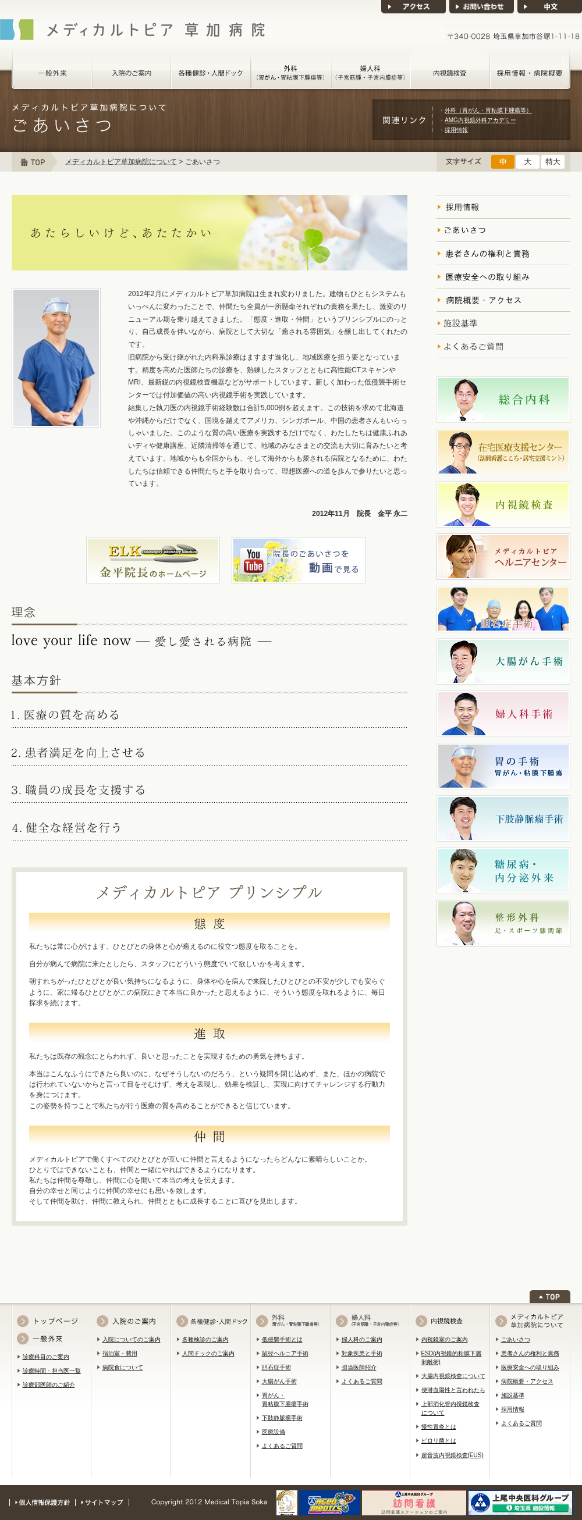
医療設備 (273, 1432)
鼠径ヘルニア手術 (285, 1353)
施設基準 (512, 1395)
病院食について (122, 1367)
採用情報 (456, 130)
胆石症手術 (276, 1367)
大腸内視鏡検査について (453, 1376)
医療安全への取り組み (530, 1367)
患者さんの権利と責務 (530, 1353)
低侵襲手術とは (282, 1339)
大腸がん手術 (279, 1381)
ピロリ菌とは (438, 1440)
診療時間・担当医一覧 (52, 1371)
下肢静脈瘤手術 (282, 1418)
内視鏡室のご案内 (444, 1339)
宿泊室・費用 (119, 1353)
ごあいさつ (515, 1339)
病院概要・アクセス (527, 1381)
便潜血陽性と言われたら (453, 1390)
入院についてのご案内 (131, 1339)
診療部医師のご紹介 (49, 1385)
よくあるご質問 (282, 1446)
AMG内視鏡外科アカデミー (480, 120)
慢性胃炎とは (438, 1426)
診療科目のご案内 (46, 1357)
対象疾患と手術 (362, 1353)
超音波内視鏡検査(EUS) (452, 1455)
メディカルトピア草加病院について (121, 162)
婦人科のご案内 (362, 1339)
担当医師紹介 (359, 1367)
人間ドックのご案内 (208, 1353)
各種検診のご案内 (205, 1339)
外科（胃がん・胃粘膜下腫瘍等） (488, 110)
